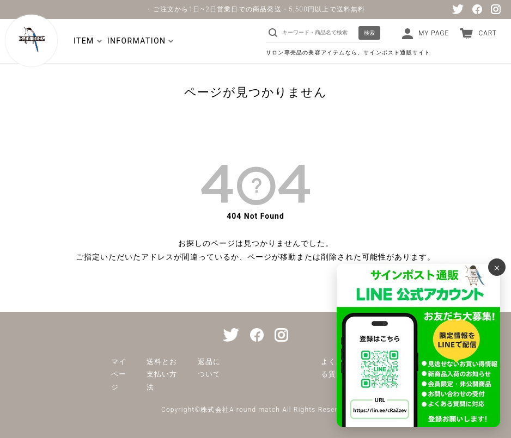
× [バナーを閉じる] (497, 267)
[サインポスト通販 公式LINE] (418, 345)
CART (487, 33)
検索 (369, 33)
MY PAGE (433, 33)
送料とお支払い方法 (162, 374)
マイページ (118, 374)
